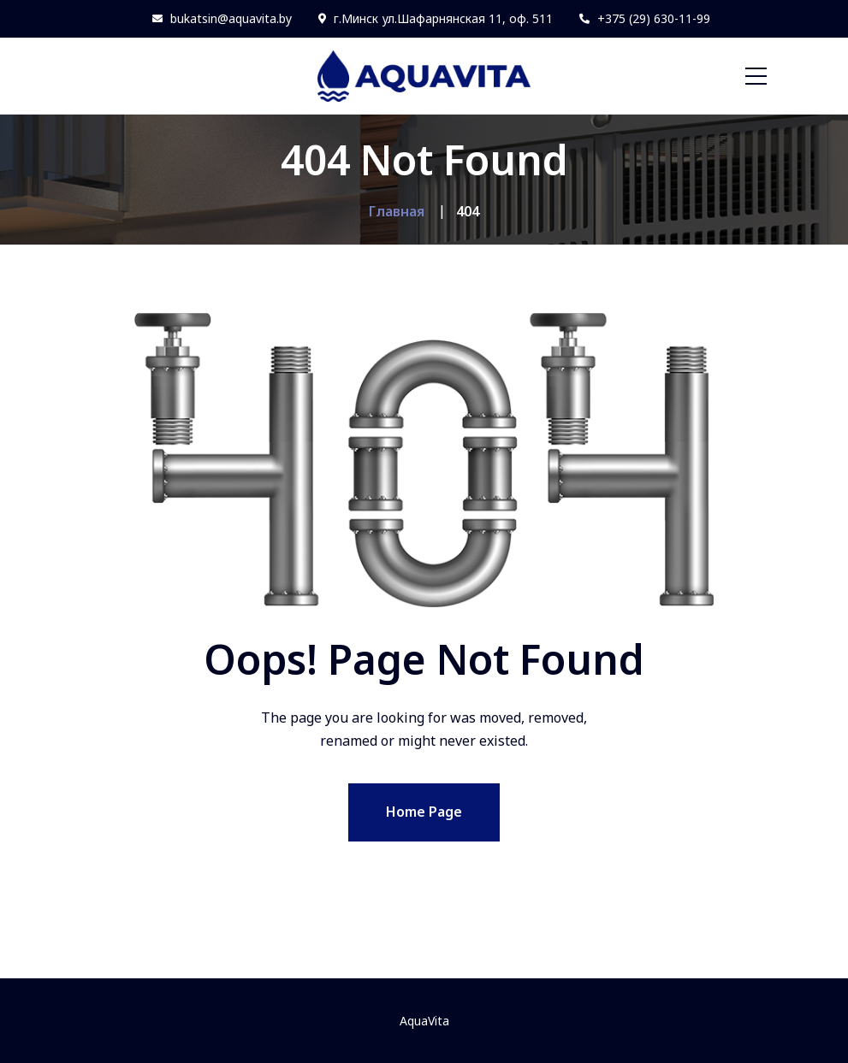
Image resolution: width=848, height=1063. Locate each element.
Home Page (424, 811)
